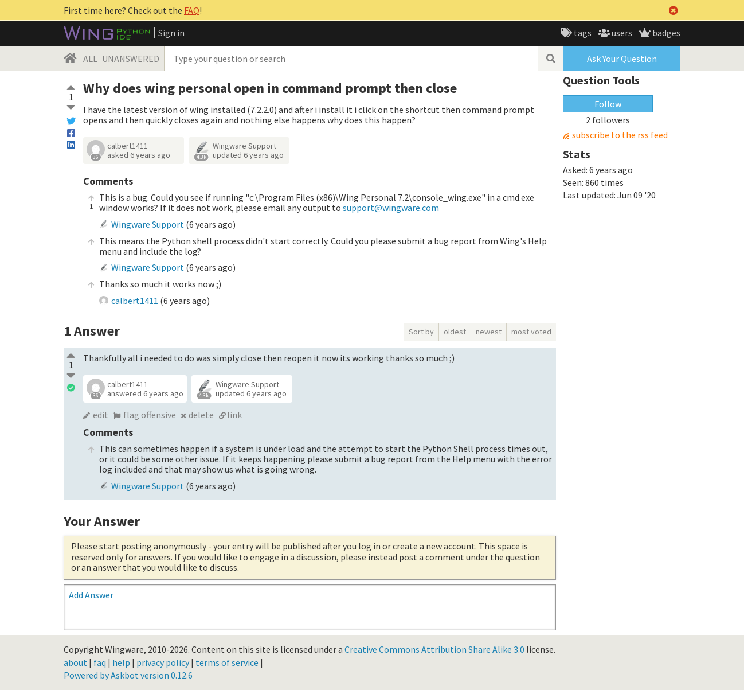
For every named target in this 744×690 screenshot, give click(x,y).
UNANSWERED (130, 58)
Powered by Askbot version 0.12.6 (128, 675)
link (234, 415)
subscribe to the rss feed (620, 135)
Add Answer (91, 595)
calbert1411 (127, 146)
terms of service (227, 662)
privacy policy (162, 662)
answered (145, 393)
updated (248, 155)
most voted (531, 331)
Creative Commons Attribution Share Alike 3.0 (434, 649)
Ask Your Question (622, 58)
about (75, 662)
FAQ (191, 10)
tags (582, 32)
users (621, 32)
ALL (90, 58)
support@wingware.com (391, 207)
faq (99, 662)
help (121, 662)
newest (489, 331)
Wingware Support (244, 146)
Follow (607, 104)
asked (138, 155)
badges (665, 32)
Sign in (171, 32)
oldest (455, 331)
